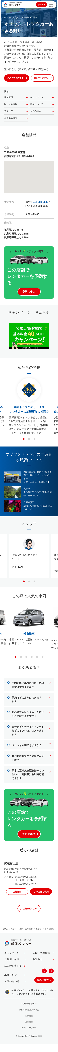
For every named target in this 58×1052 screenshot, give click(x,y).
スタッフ (8, 111)
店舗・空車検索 (41, 953)
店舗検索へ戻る (30, 908)
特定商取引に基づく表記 (29, 1010)
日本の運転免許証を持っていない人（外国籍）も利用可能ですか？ (25, 774)
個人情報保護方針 (29, 1004)
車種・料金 (10, 975)
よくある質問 (10, 118)
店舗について (36, 104)
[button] (24, 439)
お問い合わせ (11, 981)
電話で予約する (41, 78)
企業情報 (29, 1016)
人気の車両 (35, 111)
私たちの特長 (10, 104)
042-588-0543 (40, 202)
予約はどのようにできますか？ (24, 699)
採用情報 (29, 1022)
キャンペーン (36, 97)
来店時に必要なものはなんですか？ (25, 757)
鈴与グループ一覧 (29, 1028)
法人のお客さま (13, 965)
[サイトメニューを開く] (51, 4)
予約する (41, 5)
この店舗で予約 (41, 891)
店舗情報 (8, 97)
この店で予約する (15, 78)
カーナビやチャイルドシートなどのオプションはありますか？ (25, 730)
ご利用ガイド (11, 959)
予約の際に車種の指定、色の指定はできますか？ (25, 684)
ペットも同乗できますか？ (24, 744)
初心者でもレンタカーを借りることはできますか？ (25, 713)
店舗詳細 (17, 891)
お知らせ (38, 959)
